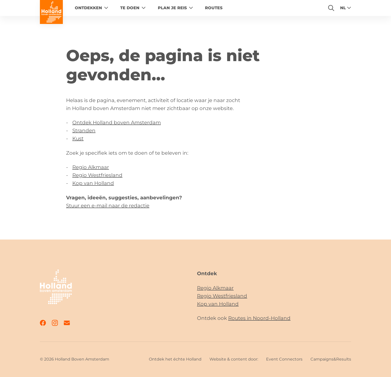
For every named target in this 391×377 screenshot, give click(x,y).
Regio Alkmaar (90, 167)
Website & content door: (233, 359)
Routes (213, 7)
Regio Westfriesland (97, 175)
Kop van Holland (93, 183)
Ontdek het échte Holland (175, 359)
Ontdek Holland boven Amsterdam (116, 123)
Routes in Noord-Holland (259, 318)
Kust (78, 138)
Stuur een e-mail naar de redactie (107, 206)
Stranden (84, 130)
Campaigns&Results (330, 359)
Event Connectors (284, 359)
